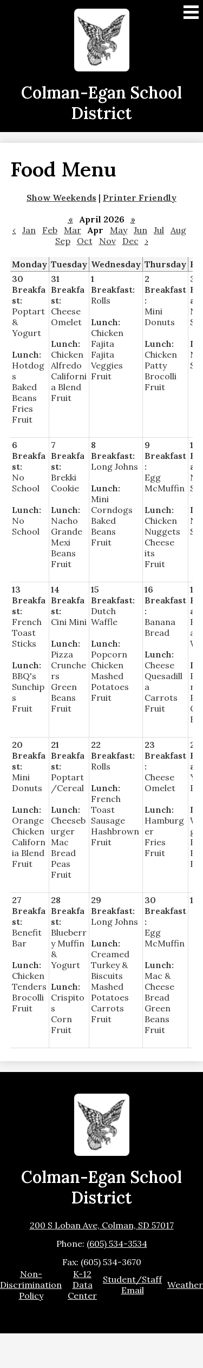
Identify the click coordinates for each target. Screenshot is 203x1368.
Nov (107, 240)
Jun (140, 230)
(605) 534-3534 (117, 1243)
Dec (130, 240)
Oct (85, 240)
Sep (62, 240)
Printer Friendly (139, 197)
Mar (72, 230)
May (118, 230)
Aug (178, 230)
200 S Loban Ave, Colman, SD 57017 (102, 1225)
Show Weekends (61, 197)
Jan (29, 230)
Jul (159, 230)
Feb (49, 230)
